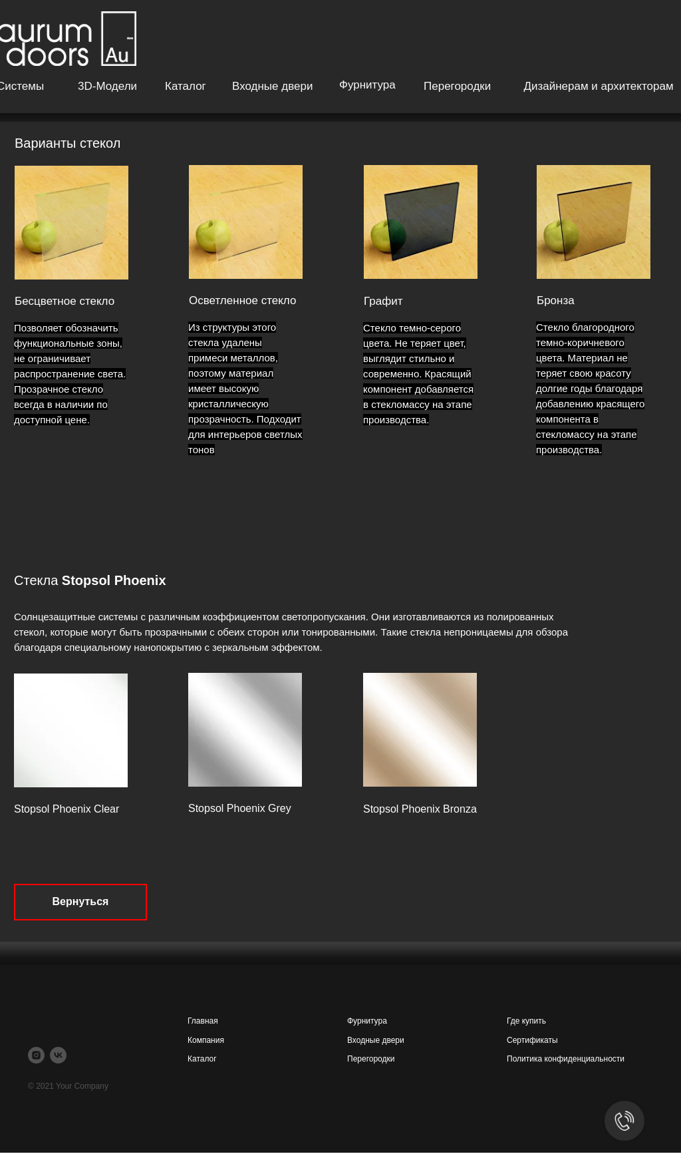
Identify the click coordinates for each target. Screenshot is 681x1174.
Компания (206, 1040)
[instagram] (36, 1055)
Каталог (185, 86)
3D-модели (107, 86)
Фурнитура (367, 85)
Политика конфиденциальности (565, 1059)
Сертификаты (532, 1040)
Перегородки (457, 86)
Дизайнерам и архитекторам (598, 86)
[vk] (58, 1055)
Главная (203, 1021)
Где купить (526, 1021)
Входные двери (272, 86)
